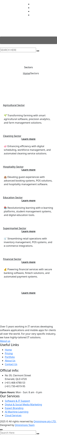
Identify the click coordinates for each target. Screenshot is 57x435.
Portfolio (10, 357)
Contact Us (11, 364)
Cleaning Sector (12, 136)
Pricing (9, 353)
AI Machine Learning (16, 411)
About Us (10, 360)
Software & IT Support (17, 401)
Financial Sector (12, 259)
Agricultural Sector (14, 105)
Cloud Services (13, 415)
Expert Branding (14, 408)
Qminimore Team (25, 425)
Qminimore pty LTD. (45, 421)
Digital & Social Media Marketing (23, 404)
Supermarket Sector (14, 228)
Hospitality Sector (13, 166)
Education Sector (13, 197)
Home (26, 73)
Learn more (29, 293)
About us (5, 341)
